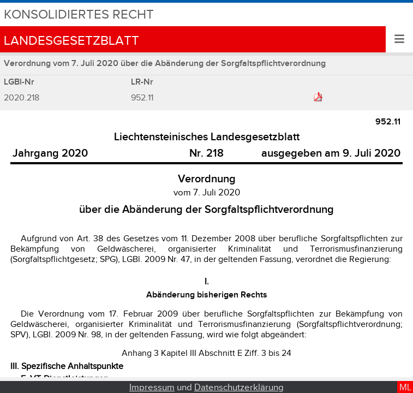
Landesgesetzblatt (71, 41)
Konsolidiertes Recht (79, 14)
